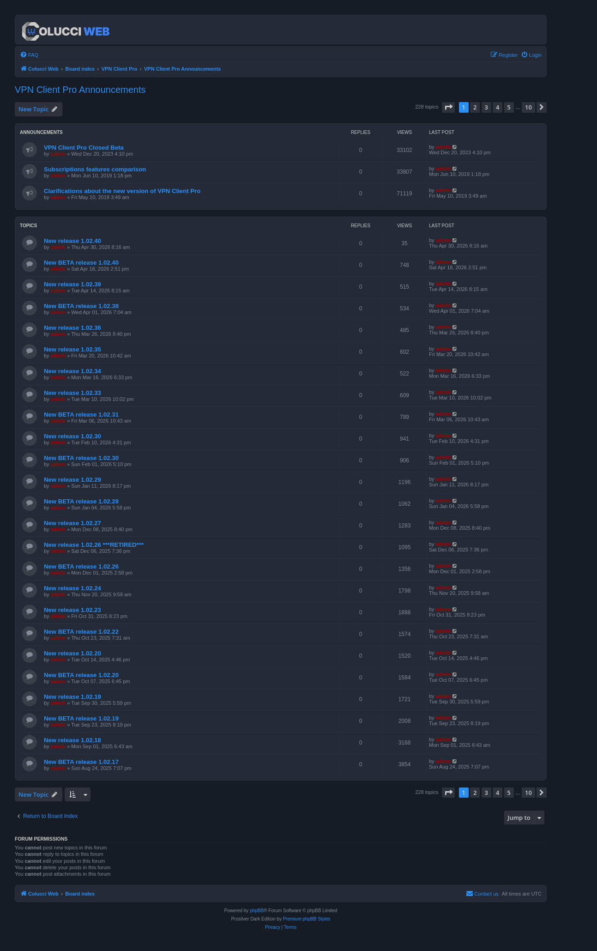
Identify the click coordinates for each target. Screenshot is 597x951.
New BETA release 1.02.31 (81, 414)
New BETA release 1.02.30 (81, 457)
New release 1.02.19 (72, 696)
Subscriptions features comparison (95, 169)
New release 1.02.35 (72, 349)
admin (58, 154)
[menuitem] (29, 55)
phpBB (257, 910)
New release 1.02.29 (72, 479)
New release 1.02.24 (72, 588)
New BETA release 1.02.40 (81, 262)
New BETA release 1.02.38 (81, 306)
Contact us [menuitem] (482, 893)
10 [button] (528, 107)
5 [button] (509, 107)
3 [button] (486, 107)
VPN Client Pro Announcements (80, 90)
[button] (448, 107)
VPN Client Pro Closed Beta (84, 147)
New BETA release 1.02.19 (81, 718)
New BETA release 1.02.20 (81, 675)
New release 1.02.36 (72, 327)
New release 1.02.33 (72, 392)
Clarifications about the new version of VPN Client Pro (122, 191)
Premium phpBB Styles (307, 918)
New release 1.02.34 (72, 371)
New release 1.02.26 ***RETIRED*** (94, 544)
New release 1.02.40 (72, 240)
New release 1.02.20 (72, 653)
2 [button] (474, 107)
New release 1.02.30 (72, 436)
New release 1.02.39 (72, 284)
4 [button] (497, 107)
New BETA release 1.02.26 (81, 566)
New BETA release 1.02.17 (81, 761)
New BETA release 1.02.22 (81, 631)
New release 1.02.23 (72, 609)
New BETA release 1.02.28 (81, 501)
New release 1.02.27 (72, 523)
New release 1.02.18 (72, 740)
